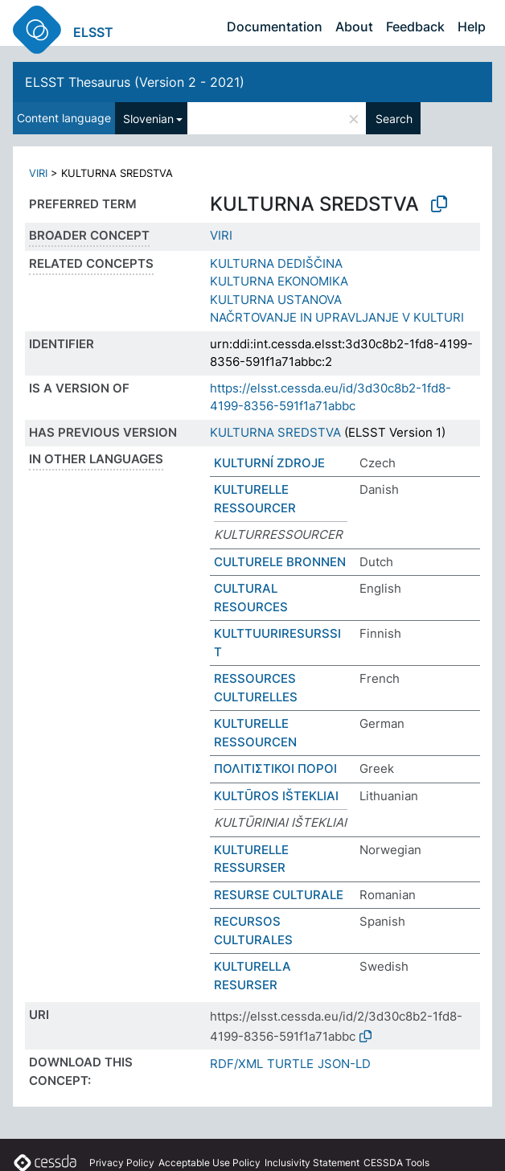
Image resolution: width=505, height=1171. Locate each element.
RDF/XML (236, 1063)
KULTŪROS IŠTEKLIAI (276, 795)
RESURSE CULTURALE (278, 894)
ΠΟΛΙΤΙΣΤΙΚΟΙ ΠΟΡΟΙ (275, 768)
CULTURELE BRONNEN (280, 561)
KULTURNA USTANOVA (276, 299)
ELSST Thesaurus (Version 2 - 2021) (134, 82)
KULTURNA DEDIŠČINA (276, 263)
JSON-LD (344, 1063)
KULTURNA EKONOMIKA (279, 281)
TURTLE (290, 1063)
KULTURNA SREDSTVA (275, 432)
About (354, 26)
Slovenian (148, 118)
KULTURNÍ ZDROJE (269, 462)
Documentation (274, 26)
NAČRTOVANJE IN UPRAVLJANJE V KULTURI (337, 317)
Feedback (415, 26)
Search (394, 118)
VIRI (38, 172)
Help (472, 26)
